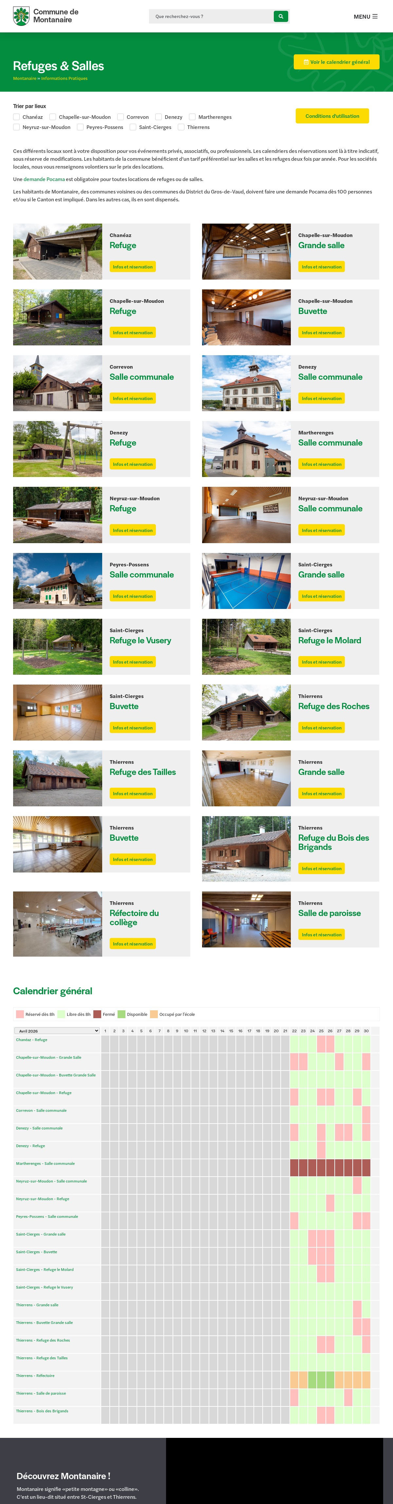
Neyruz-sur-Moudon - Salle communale (51, 1153)
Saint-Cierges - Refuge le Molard (45, 1197)
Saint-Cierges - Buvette (36, 1188)
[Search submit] (281, 16)
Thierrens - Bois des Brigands (42, 1268)
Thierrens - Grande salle (37, 1215)
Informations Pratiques (64, 78)
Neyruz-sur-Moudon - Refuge (42, 1162)
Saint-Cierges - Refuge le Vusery (44, 1206)
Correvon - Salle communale (41, 1117)
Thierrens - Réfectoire (35, 1250)
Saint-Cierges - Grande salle (41, 1179)
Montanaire (24, 78)
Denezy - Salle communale (39, 1126)
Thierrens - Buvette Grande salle (44, 1223)
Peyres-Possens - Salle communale (47, 1170)
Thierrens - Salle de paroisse (41, 1259)
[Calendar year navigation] (57, 1073)
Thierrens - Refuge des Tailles (42, 1241)
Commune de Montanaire (56, 15)
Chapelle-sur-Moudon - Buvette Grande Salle (56, 1100)
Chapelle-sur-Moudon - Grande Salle (48, 1091)
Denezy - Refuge (30, 1135)
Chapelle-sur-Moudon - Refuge (43, 1108)
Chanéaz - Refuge (31, 1082)
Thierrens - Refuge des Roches (43, 1232)
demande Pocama (44, 179)
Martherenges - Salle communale (45, 1144)
